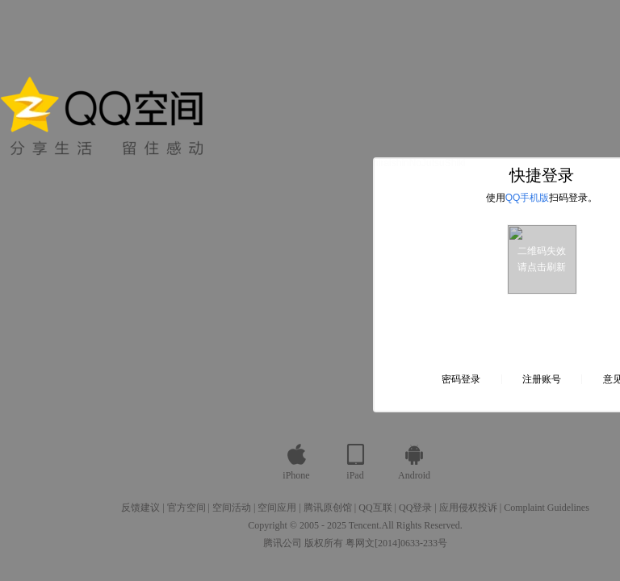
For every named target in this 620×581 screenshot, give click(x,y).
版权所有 (323, 543)
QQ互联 (375, 507)
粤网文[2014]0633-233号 (396, 543)
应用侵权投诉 (468, 507)
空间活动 (231, 507)
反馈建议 (140, 507)
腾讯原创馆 (328, 507)
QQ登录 (415, 507)
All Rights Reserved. (422, 525)
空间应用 (277, 507)
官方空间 (186, 507)
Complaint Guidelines (546, 507)
